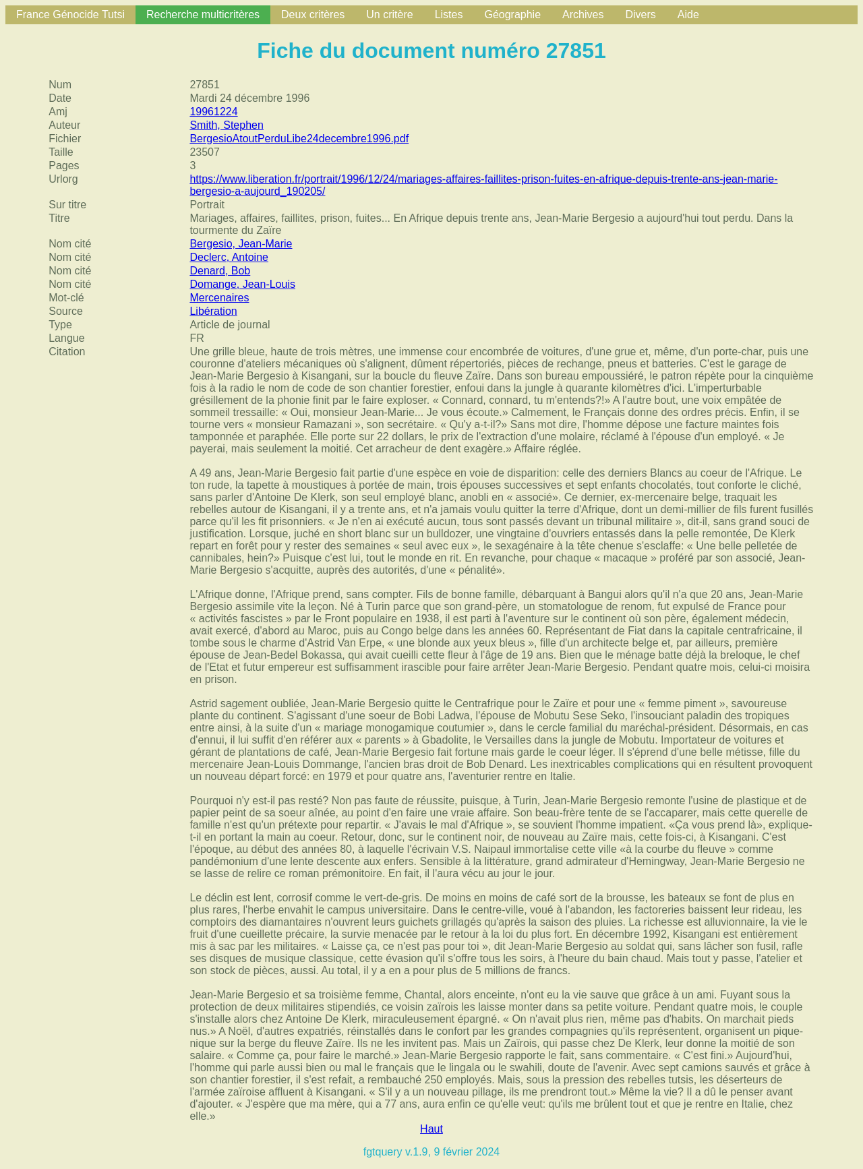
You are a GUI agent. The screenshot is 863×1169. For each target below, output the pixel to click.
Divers (640, 14)
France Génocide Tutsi (70, 14)
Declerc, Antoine (228, 257)
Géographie (512, 14)
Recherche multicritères (203, 14)
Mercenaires (219, 297)
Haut (431, 1129)
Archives (582, 14)
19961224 (213, 111)
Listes (449, 14)
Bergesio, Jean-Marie (240, 243)
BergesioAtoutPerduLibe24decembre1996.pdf (299, 138)
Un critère (389, 14)
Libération (213, 311)
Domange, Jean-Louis (242, 284)
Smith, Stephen (226, 125)
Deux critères (313, 14)
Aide (688, 14)
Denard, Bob (219, 270)
